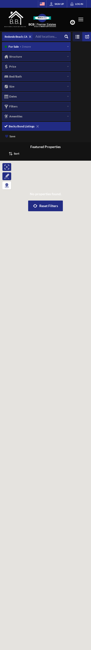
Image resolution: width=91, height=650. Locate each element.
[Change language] (42, 3)
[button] (45, 206)
